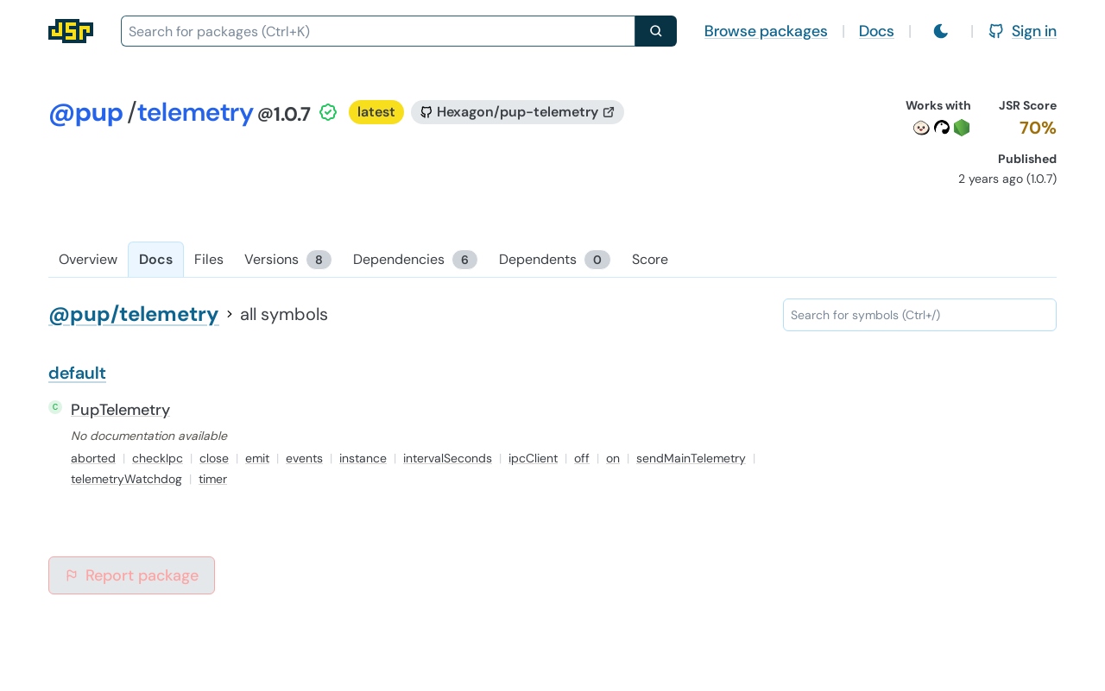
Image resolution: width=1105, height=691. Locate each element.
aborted (93, 458)
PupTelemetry (120, 410)
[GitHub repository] (517, 112)
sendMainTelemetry (691, 458)
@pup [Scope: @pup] (85, 112)
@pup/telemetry (133, 313)
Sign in (1022, 31)
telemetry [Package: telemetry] (195, 112)
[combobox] (378, 31)
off (582, 458)
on (613, 458)
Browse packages (766, 31)
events (304, 458)
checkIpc (157, 458)
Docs (876, 31)
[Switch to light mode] (941, 31)
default (77, 372)
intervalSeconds (447, 458)
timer (213, 479)
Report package (132, 575)
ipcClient (533, 458)
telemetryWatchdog (126, 479)
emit (257, 458)
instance (363, 458)
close (214, 458)
